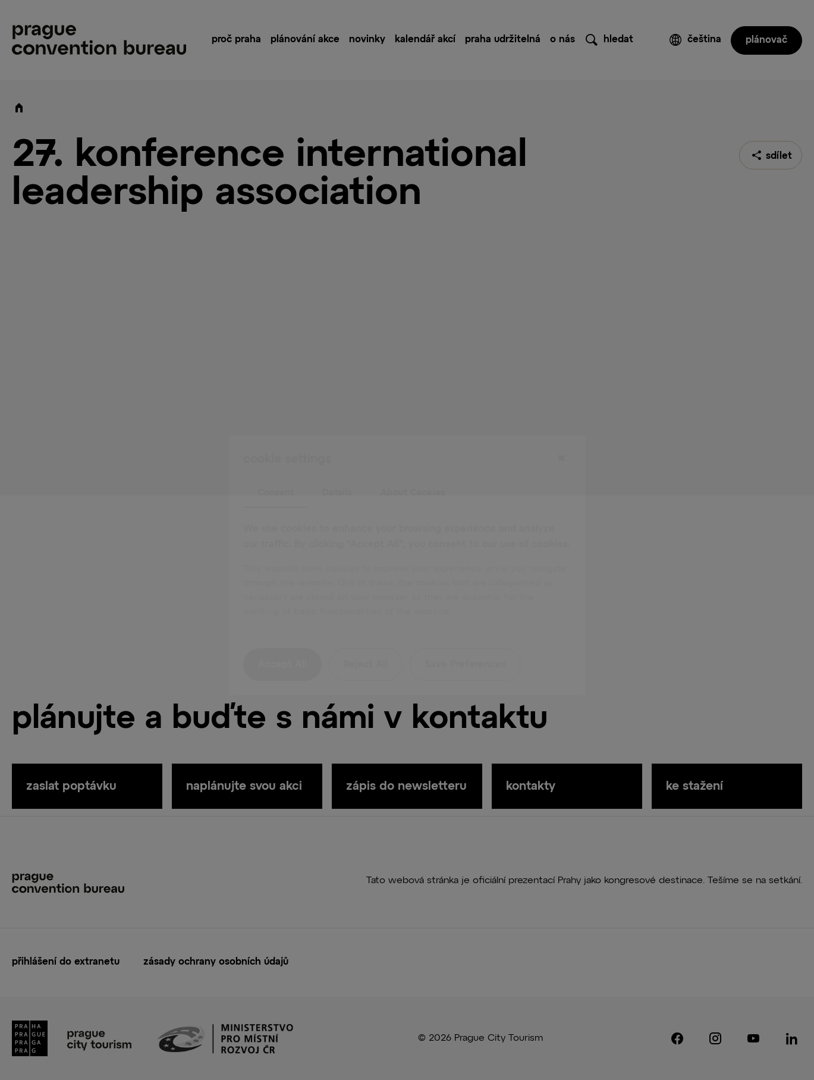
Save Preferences (465, 640)
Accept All (282, 640)
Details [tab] (337, 467)
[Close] (561, 433)
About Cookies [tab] (413, 467)
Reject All (366, 640)
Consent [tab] (275, 467)
